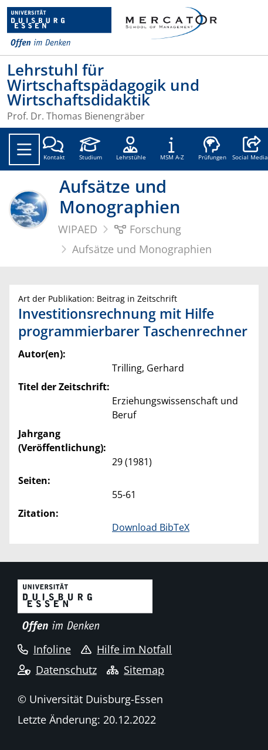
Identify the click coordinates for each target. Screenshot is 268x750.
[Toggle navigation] (24, 149)
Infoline (44, 649)
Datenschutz (57, 670)
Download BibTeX (150, 527)
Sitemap (135, 670)
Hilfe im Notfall (126, 649)
